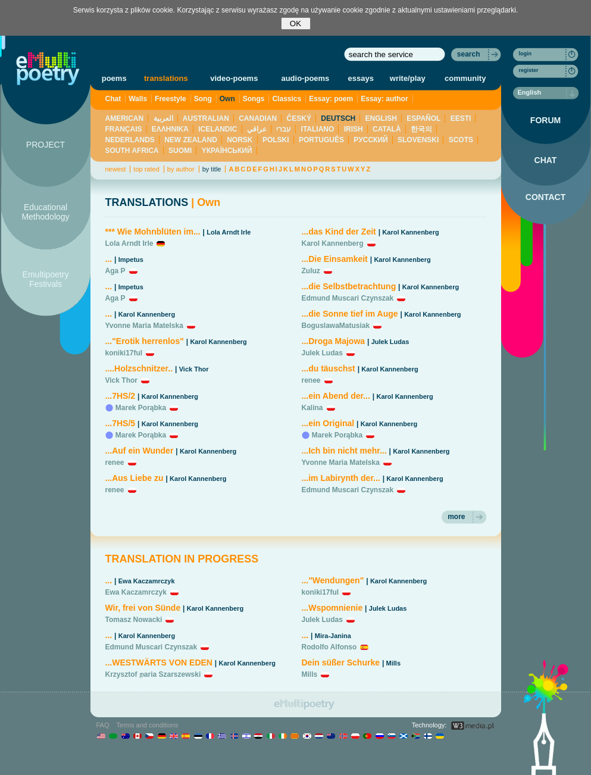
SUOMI (180, 150)
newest (115, 169)
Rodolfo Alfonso (329, 647)
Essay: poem (331, 99)
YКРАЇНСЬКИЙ (227, 150)
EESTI (461, 118)
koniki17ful (124, 353)
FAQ (103, 725)
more (456, 516)
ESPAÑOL (423, 118)
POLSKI (275, 140)
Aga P (115, 271)
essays (361, 78)
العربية (163, 118)
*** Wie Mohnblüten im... (153, 231)
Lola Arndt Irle (229, 232)
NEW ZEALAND (190, 140)
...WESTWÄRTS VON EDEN (158, 662)
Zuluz (311, 271)
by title (211, 169)
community (465, 78)
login (525, 54)
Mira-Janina (333, 635)
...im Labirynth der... (341, 478)
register (529, 70)
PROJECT (45, 144)
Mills (393, 663)
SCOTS (461, 140)
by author (181, 169)
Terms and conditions (148, 725)
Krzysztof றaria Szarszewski (153, 674)
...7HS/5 (120, 423)
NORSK (239, 140)
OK (295, 23)
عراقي (257, 129)
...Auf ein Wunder (139, 450)
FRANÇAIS (123, 129)
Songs (254, 99)
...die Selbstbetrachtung (349, 286)
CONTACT (545, 197)
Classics (286, 99)
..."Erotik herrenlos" (144, 341)
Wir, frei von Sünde (143, 607)
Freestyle (170, 99)
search (468, 54)
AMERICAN (124, 118)
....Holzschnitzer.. (139, 368)
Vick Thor (194, 369)
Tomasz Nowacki (133, 619)
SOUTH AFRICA (132, 150)
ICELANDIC (217, 129)
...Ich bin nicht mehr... (344, 450)
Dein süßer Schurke (341, 662)
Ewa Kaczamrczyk (146, 581)
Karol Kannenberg (146, 314)
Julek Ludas (390, 341)
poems (114, 78)
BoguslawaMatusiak (336, 325)
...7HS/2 (120, 396)
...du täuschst (328, 368)
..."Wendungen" (333, 580)
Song (203, 99)
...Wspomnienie (333, 607)
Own (227, 99)
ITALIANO (317, 129)
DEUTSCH (338, 118)
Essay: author (384, 99)
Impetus (130, 259)
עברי (283, 129)
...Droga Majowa (333, 341)
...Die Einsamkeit (335, 259)
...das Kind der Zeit (339, 231)
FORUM (545, 120)
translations (166, 78)
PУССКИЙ (370, 140)
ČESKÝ (299, 118)
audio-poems (305, 78)
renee (114, 462)
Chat (113, 99)
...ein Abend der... (336, 396)
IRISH (353, 129)
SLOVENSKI (418, 140)
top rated (146, 169)
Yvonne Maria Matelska (144, 325)
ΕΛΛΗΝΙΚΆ (170, 129)
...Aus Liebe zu (134, 478)
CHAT (545, 160)
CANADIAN (258, 118)
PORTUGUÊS (321, 140)
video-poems (234, 78)
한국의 (421, 129)
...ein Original (328, 423)
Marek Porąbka (140, 408)
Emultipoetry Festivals (46, 279)
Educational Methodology (45, 211)
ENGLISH (381, 118)
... (108, 259)
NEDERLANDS (130, 140)
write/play (408, 78)
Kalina (312, 408)
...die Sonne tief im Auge (350, 313)
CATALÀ (387, 129)
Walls (138, 99)
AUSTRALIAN (206, 118)
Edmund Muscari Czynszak (348, 298)
